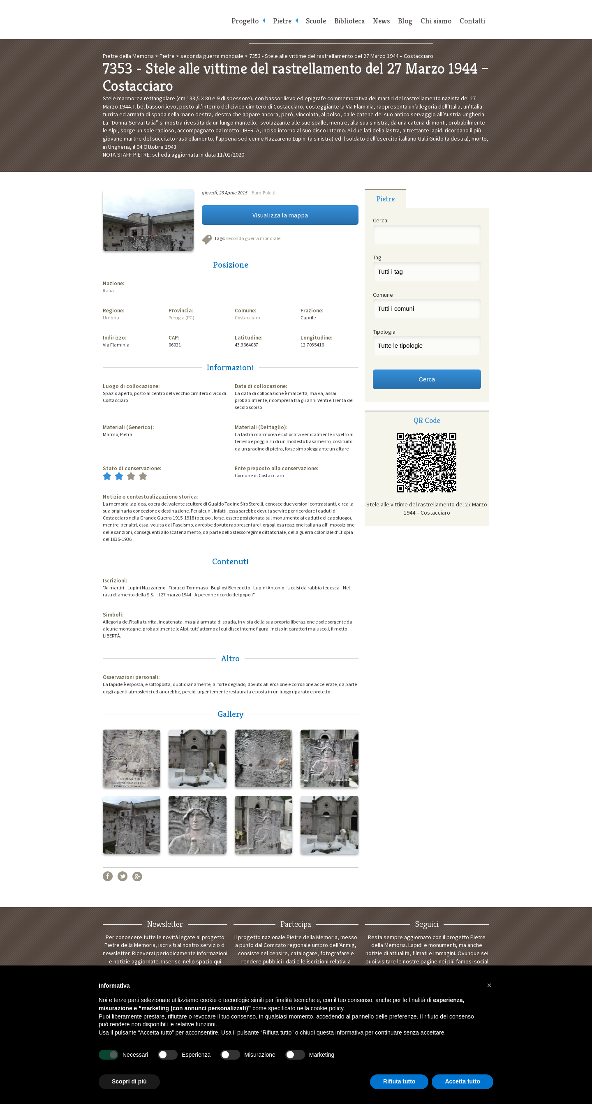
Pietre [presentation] (385, 198)
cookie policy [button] (327, 1008)
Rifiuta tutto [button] (399, 1081)
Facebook (108, 876)
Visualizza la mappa (280, 215)
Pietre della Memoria (164, 19)
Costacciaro (247, 317)
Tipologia (384, 331)
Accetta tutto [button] (462, 1081)
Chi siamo (436, 20)
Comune (383, 294)
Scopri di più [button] (129, 1081)
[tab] (385, 198)
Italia (108, 290)
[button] (489, 985)
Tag (377, 257)
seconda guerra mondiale (253, 238)
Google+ (137, 876)
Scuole (316, 20)
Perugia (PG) (181, 317)
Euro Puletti (264, 193)
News (381, 20)
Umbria (111, 317)
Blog (405, 20)
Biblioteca (349, 20)
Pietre (282, 20)
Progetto (245, 20)
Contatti (472, 20)
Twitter (122, 876)
